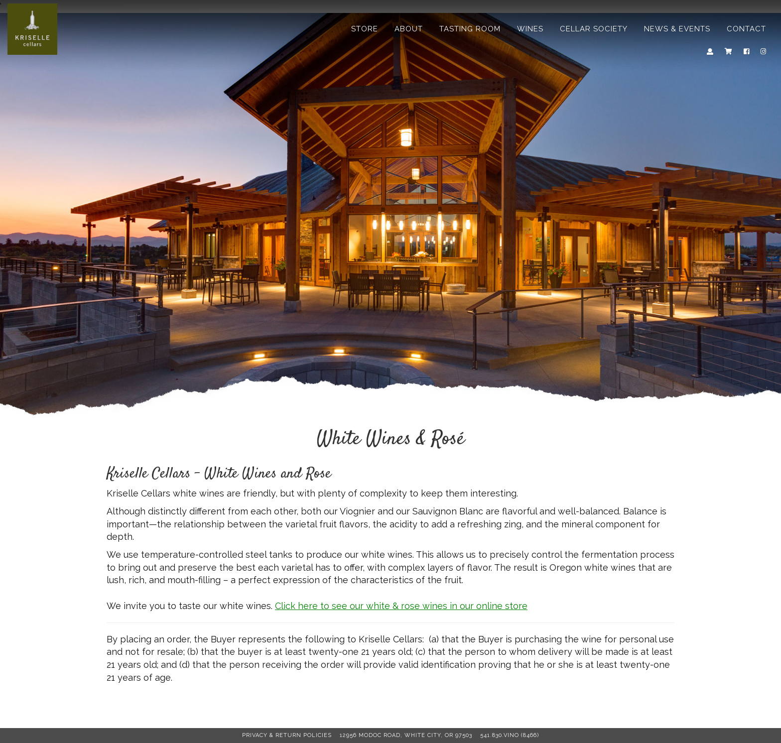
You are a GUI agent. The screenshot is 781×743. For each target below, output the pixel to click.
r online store (474, 606)
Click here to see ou (333, 606)
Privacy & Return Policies (287, 735)
